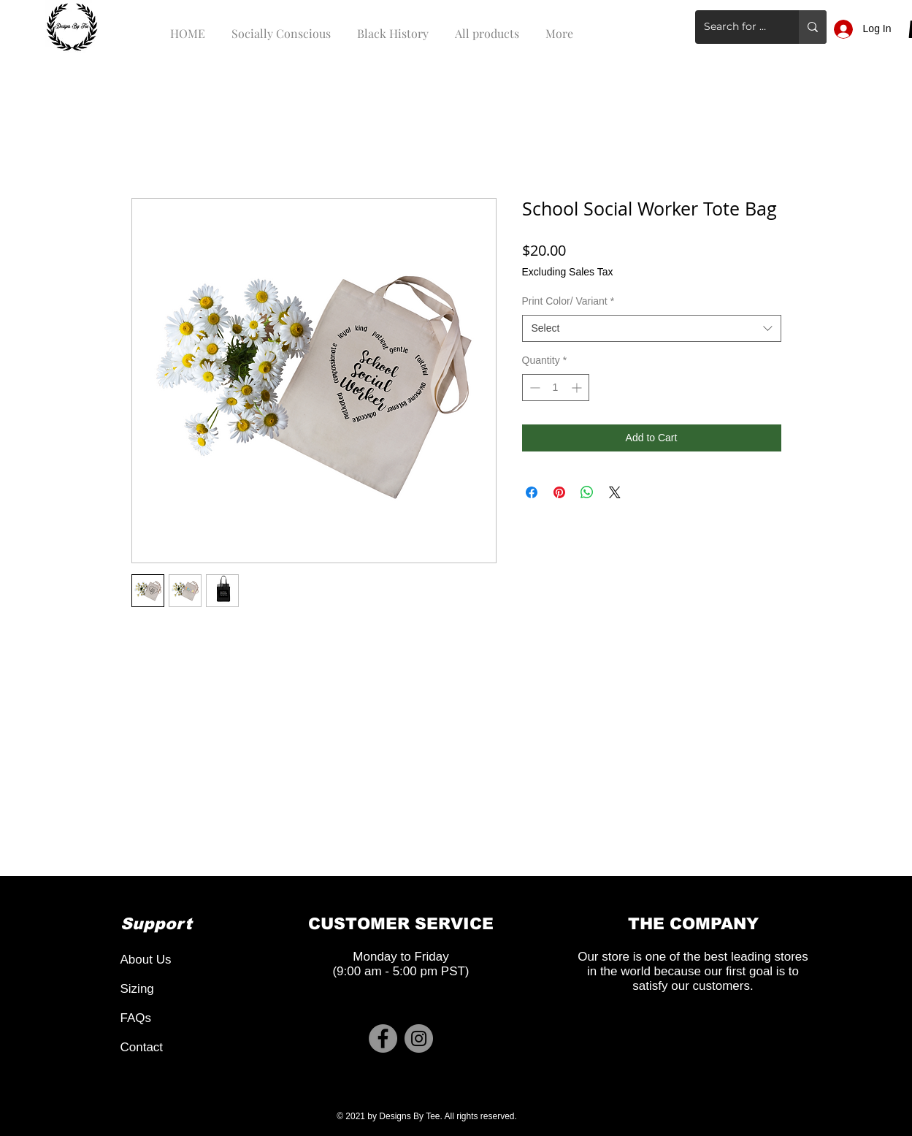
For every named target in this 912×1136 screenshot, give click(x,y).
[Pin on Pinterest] (559, 492)
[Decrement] (533, 387)
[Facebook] (383, 1038)
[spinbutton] (556, 387)
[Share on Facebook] (531, 492)
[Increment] (578, 387)
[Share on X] (615, 492)
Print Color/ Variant (568, 301)
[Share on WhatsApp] (587, 492)
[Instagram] (419, 1038)
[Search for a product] (736, 27)
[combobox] (651, 329)
